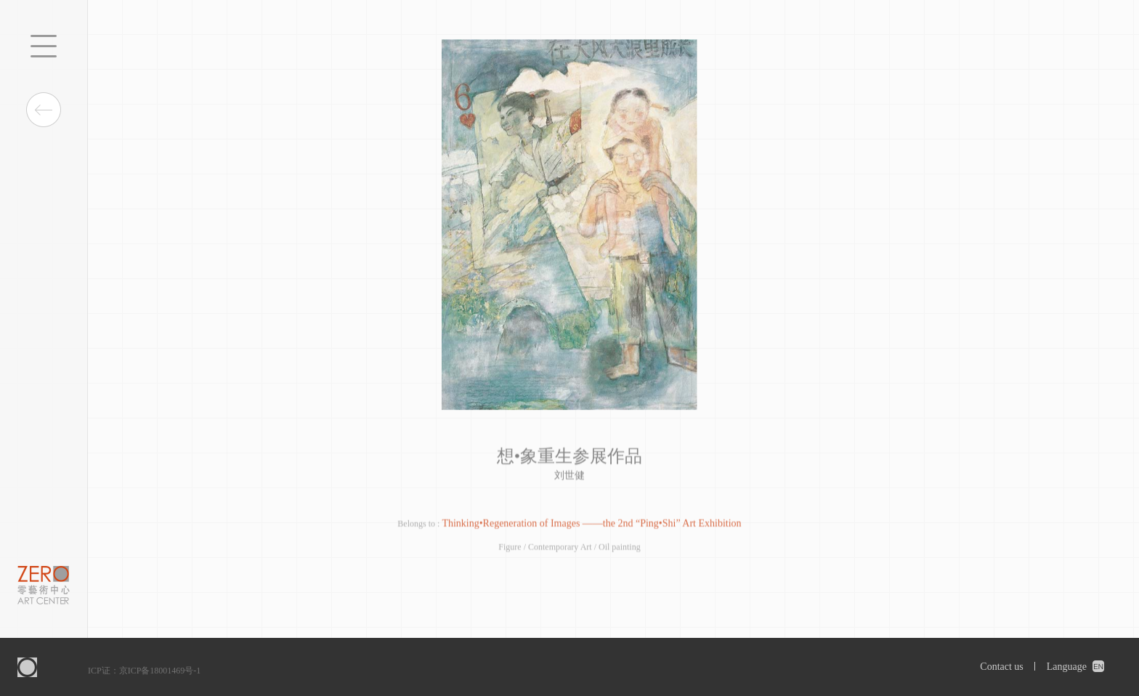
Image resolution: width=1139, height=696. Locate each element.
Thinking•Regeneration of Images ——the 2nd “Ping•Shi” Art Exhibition (591, 524)
